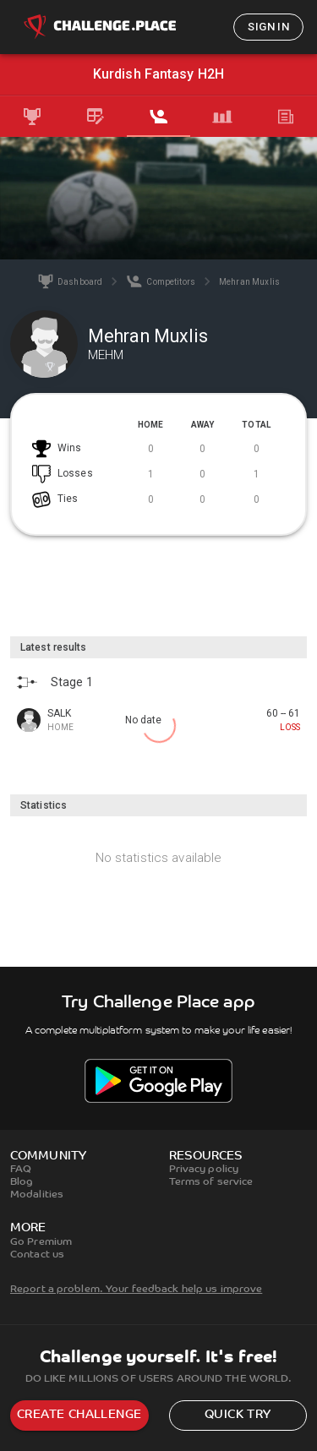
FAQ (20, 1170)
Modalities (36, 1195)
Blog (21, 1182)
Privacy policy (204, 1170)
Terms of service (211, 1182)
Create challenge (79, 1415)
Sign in (268, 26)
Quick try (238, 1415)
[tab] (31, 116)
